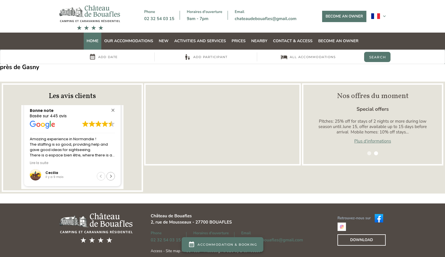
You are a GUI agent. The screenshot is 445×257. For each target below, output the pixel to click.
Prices (238, 41)
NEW (164, 41)
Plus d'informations (372, 141)
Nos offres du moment (373, 96)
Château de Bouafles (171, 216)
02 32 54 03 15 (159, 19)
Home (92, 41)
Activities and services (200, 41)
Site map (173, 251)
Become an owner (344, 16)
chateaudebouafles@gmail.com (266, 19)
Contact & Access (292, 41)
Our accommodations (128, 41)
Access (157, 251)
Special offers (372, 109)
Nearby (259, 41)
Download (361, 240)
